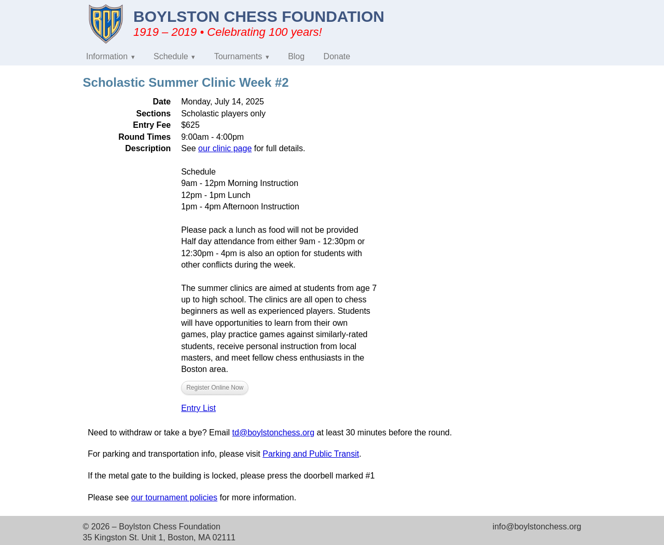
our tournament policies (174, 497)
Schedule (171, 56)
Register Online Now (214, 387)
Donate (337, 56)
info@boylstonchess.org (536, 526)
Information (107, 56)
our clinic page (225, 148)
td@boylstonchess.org (273, 432)
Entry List (198, 408)
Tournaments (238, 56)
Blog (296, 56)
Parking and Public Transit (310, 453)
